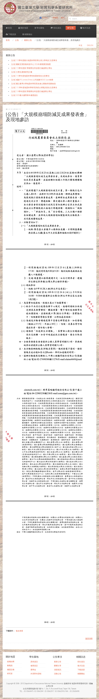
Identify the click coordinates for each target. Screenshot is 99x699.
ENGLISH (90, 45)
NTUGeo (44, 18)
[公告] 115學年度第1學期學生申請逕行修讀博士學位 (31, 68)
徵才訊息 (85, 28)
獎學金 (33, 670)
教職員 (10, 665)
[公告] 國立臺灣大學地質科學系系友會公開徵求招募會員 (33, 84)
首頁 (9, 28)
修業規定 (34, 666)
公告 (71, 28)
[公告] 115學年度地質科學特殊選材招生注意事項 (30, 76)
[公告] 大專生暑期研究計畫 (21, 72)
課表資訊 (34, 662)
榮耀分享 (57, 666)
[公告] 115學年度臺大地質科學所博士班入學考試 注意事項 (34, 60)
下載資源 (11, 34)
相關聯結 (81, 674)
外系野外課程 (36, 674)
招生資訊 (56, 28)
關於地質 (23, 28)
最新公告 (28, 40)
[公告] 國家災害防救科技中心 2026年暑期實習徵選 (31, 64)
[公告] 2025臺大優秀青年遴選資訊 (24, 95)
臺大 (63, 18)
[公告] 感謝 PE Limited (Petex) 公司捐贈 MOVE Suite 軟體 (32, 80)
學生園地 (39, 28)
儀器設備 (10, 669)
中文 (80, 45)
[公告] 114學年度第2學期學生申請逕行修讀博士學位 (31, 91)
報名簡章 (19, 631)
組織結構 (10, 661)
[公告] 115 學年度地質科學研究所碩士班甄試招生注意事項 (34, 87)
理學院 (55, 18)
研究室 (10, 674)
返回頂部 (89, 638)
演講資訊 (57, 670)
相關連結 (27, 34)
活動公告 (57, 674)
